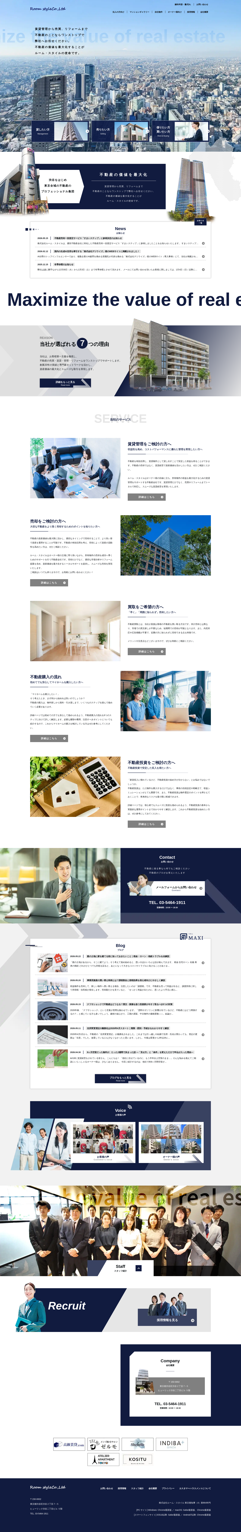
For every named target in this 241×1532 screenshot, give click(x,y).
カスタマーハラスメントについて (195, 1488)
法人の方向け (118, 12)
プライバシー (168, 1488)
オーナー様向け (175, 12)
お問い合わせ (202, 4)
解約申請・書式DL (183, 4)
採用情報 (191, 12)
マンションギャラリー (139, 12)
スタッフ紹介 (137, 1488)
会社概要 (204, 12)
